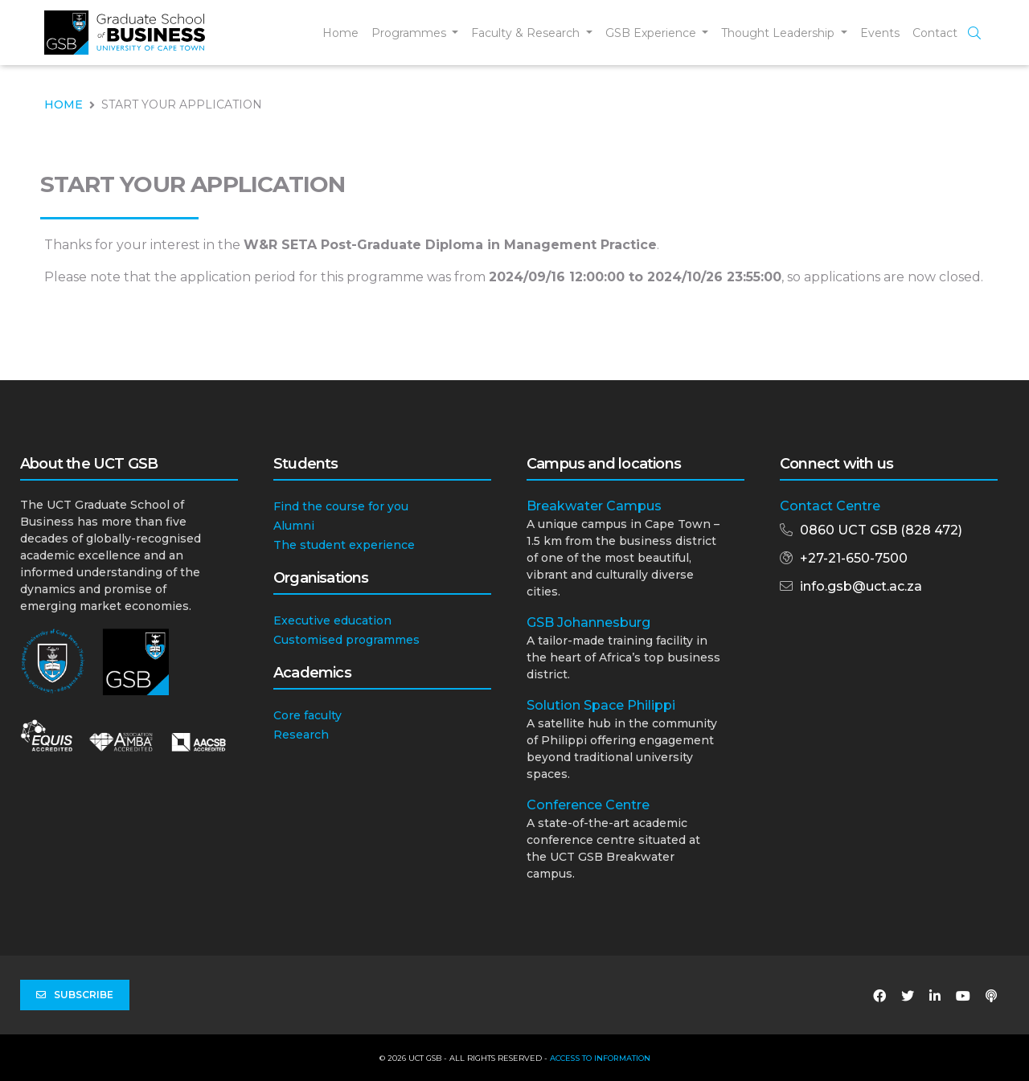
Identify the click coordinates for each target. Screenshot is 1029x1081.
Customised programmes (346, 640)
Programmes (410, 33)
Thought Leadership (779, 33)
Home (340, 33)
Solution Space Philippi (601, 705)
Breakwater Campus (594, 506)
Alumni (293, 525)
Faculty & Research (527, 33)
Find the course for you (340, 506)
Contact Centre (830, 506)
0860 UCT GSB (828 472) (881, 530)
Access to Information (600, 1058)
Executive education (332, 620)
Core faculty (307, 715)
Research (301, 734)
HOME (63, 104)
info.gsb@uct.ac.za (861, 586)
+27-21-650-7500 (854, 558)
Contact (934, 33)
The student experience (344, 545)
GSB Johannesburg (588, 622)
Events (880, 33)
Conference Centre (588, 805)
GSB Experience (652, 33)
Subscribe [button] (74, 995)
